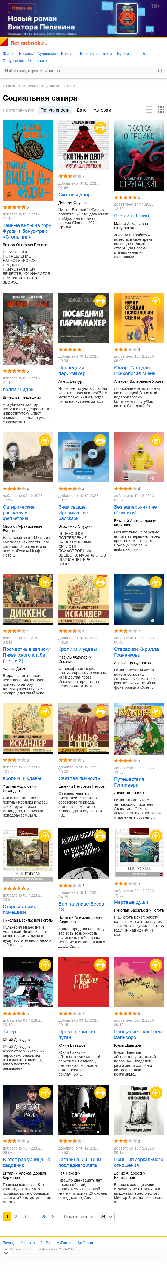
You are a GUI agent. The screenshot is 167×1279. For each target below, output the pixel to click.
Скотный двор (74, 194)
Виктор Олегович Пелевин (26, 245)
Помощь (9, 1243)
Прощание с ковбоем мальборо (138, 1034)
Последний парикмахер (71, 370)
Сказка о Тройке (132, 215)
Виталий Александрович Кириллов (135, 522)
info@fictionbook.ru (17, 1249)
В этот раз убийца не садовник (26, 1162)
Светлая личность (79, 778)
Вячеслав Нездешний (22, 397)
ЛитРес (45, 1243)
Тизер (9, 1031)
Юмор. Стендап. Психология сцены (135, 370)
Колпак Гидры (19, 389)
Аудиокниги (47, 53)
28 (44, 1216)
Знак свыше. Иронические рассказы (73, 512)
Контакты (28, 1243)
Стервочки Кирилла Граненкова (136, 652)
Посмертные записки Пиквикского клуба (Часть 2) (26, 655)
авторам (102, 110)
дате (81, 110)
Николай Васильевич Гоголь (28, 920)
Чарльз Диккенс (16, 668)
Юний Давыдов (16, 1039)
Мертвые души (131, 902)
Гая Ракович (69, 1173)
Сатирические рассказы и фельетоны (19, 512)
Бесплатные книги (96, 53)
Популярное (13, 60)
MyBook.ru (64, 1243)
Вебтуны (68, 53)
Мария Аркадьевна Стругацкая (131, 225)
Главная (10, 86)
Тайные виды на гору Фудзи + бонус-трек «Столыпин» (27, 231)
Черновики (37, 60)
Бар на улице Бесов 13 (81, 906)
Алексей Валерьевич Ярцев (138, 381)
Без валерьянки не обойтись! (135, 509)
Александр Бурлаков (132, 663)
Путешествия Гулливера (129, 782)
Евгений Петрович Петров (81, 786)
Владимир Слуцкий (75, 526)
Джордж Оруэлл (72, 202)
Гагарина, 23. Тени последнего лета (79, 1162)
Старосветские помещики (19, 909)
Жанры (9, 53)
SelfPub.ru (85, 1243)
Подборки (123, 53)
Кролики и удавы (77, 649)
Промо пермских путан (77, 1034)
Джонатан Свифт (129, 793)
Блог (147, 53)
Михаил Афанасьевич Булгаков (22, 528)
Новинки (26, 53)
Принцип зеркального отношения (138, 1162)
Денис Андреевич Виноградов (129, 1175)
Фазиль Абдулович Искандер (74, 659)
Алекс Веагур (70, 381)
